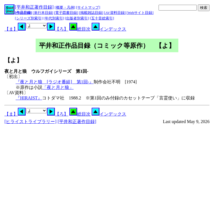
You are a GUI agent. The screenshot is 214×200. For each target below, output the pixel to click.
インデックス (109, 29)
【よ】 (13, 60)
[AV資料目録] (115, 13)
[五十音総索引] (102, 18)
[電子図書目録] (66, 13)
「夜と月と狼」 (58, 87)
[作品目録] (23, 13)
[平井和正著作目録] (34, 7)
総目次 (80, 29)
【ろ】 (57, 29)
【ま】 (15, 29)
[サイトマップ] (88, 7)
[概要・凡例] (65, 7)
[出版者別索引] (77, 18)
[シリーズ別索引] (29, 18)
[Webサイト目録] (140, 13)
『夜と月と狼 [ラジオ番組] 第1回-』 (55, 81)
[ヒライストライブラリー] (30, 121)
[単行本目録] (43, 13)
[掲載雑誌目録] (91, 13)
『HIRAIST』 (29, 98)
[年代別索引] (53, 18)
